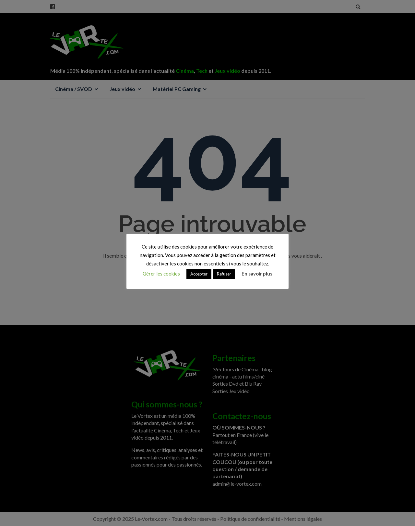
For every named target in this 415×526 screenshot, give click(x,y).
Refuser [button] (224, 273)
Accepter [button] (199, 273)
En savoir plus (257, 273)
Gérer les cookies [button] (161, 273)
